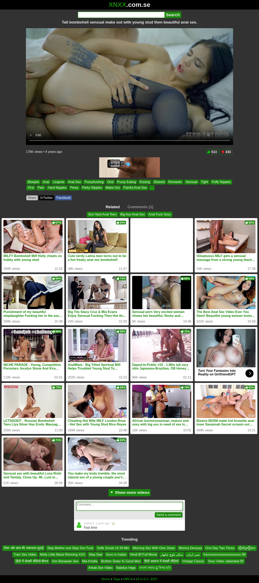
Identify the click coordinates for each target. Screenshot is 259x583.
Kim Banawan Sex (65, 561)
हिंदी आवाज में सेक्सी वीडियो (161, 561)
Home (105, 579)
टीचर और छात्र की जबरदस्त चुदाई (24, 548)
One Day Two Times (220, 548)
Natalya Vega (125, 567)
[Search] (121, 15)
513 (212, 152)
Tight (204, 182)
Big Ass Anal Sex (132, 214)
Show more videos (130, 492)
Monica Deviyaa (190, 548)
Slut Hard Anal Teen (102, 214)
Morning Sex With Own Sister (154, 548)
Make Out (113, 188)
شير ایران (193, 554)
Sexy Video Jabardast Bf (225, 561)
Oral (110, 182)
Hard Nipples (57, 188)
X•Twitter (46, 197)
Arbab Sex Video (100, 567)
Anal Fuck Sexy (159, 214)
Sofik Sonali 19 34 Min (113, 548)
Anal (46, 182)
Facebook (63, 197)
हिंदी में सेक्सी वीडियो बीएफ (32, 561)
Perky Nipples (92, 188)
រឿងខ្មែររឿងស (246, 548)
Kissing (145, 182)
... (152, 188)
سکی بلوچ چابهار (172, 554)
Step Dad (95, 554)
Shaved (159, 182)
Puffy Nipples (221, 182)
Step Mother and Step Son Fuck (70, 548)
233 (226, 152)
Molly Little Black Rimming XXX (62, 554)
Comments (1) (140, 207)
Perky (74, 188)
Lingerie (58, 182)
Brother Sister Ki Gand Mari (121, 561)
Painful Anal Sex (135, 188)
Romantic (175, 182)
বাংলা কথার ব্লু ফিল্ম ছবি (155, 567)
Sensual (191, 182)
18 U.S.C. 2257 (147, 579)
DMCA (128, 579)
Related (113, 207)
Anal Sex (74, 182)
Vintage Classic (193, 561)
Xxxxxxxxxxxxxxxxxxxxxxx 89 (224, 554)
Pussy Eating (126, 182)
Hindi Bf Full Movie (143, 554)
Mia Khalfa (90, 561)
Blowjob (33, 182)
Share (32, 197)
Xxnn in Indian (116, 554)
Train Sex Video (25, 554)
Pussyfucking (94, 182)
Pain (41, 188)
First (31, 188)
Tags (116, 579)
